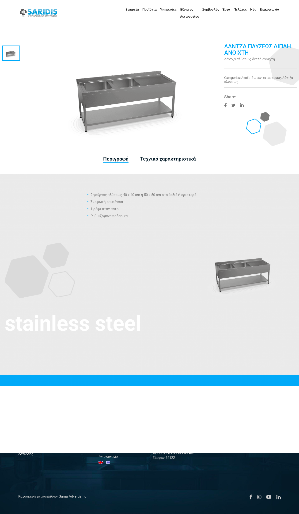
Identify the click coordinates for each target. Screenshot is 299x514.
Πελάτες (231, 9)
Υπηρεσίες (146, 9)
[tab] (116, 159)
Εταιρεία (110, 9)
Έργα (218, 9)
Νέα (245, 9)
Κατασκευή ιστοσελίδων (38, 496)
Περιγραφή (116, 159)
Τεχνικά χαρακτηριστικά (168, 159)
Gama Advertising (72, 496)
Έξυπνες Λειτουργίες (174, 9)
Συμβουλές (202, 9)
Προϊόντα (127, 9)
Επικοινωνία (261, 9)
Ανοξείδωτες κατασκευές (261, 78)
